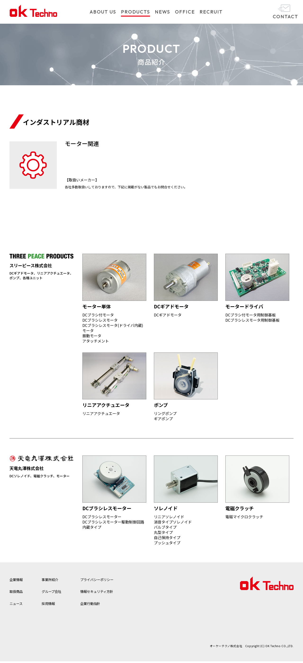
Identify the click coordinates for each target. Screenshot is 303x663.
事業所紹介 (53, 581)
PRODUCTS (135, 12)
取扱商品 (17, 593)
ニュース (16, 605)
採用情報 (51, 605)
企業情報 (17, 581)
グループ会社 (55, 593)
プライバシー (104, 581)
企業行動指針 (96, 605)
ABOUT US (103, 12)
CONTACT (285, 16)
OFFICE (185, 12)
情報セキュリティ (104, 593)
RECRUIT (211, 12)
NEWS (162, 12)
